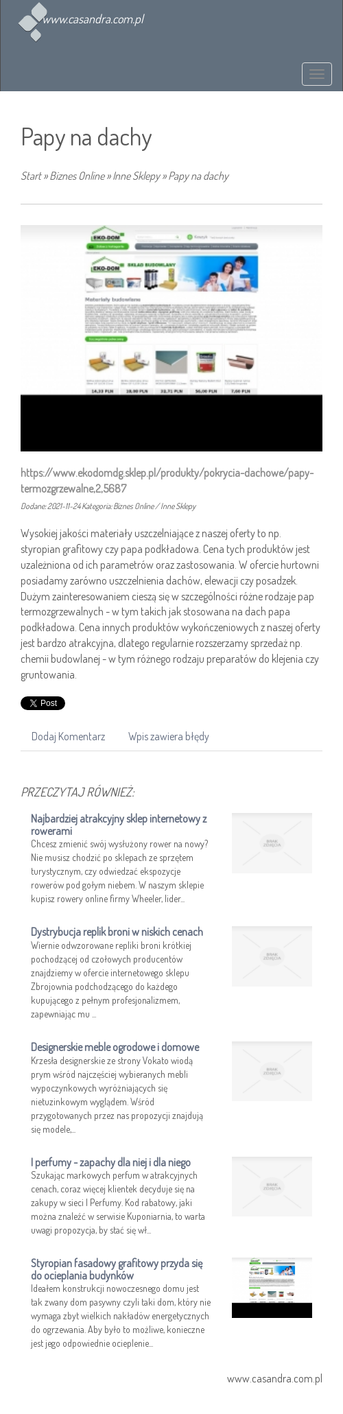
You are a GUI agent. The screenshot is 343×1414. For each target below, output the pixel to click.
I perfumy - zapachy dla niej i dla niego (111, 1162)
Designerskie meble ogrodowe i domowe (115, 1047)
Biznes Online (76, 175)
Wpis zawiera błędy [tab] (168, 736)
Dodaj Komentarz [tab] (68, 736)
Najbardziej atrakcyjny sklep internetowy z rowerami (118, 825)
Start (31, 175)
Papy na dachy (198, 175)
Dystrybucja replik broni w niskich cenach (117, 932)
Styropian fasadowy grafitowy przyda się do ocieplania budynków (116, 1269)
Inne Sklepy (136, 175)
